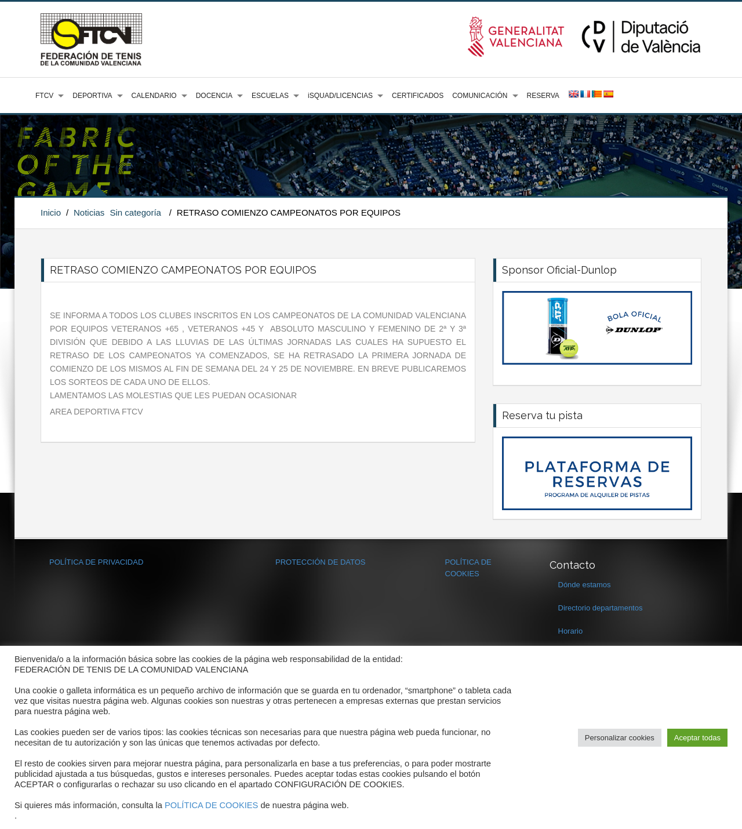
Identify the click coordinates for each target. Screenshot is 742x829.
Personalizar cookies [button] (619, 737)
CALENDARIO (154, 96)
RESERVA (543, 96)
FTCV (44, 96)
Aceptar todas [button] (697, 737)
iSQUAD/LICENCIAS (340, 96)
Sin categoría (135, 212)
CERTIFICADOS (417, 96)
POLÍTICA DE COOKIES (211, 805)
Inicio (51, 212)
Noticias (89, 212)
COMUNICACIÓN (479, 96)
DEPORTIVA (92, 96)
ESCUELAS (270, 96)
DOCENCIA (214, 96)
